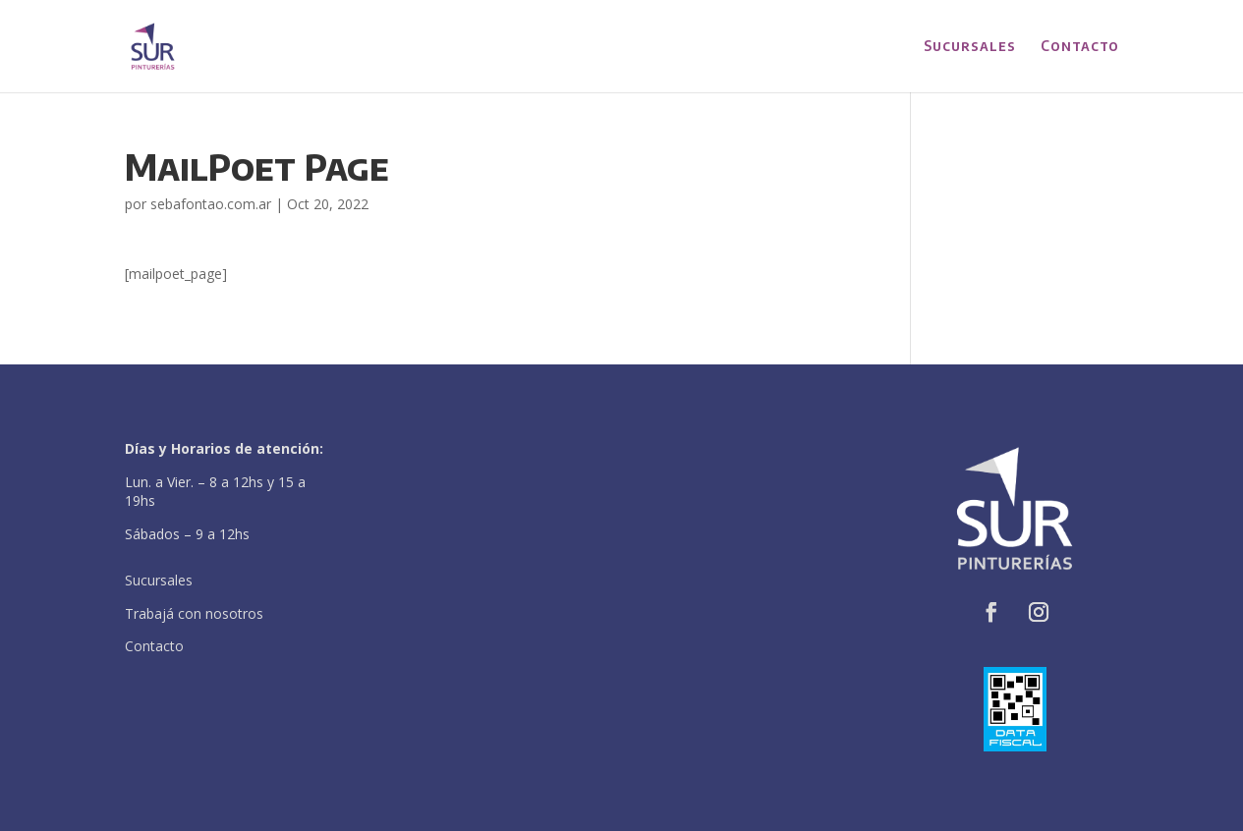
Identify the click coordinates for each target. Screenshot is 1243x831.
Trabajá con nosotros (194, 613)
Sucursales (970, 46)
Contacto (1080, 46)
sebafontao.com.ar (210, 203)
